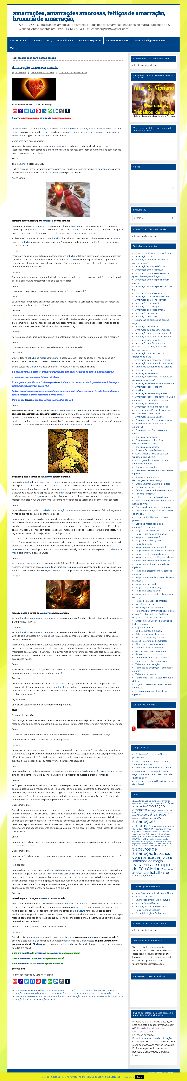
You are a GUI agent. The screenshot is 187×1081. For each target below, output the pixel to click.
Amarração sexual (144, 370)
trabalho (72, 128)
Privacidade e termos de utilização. (152, 1038)
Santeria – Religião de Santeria (150, 40)
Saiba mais (127, 1077)
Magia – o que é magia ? (147, 537)
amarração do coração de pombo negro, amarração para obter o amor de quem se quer (152, 774)
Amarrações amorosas (146, 373)
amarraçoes (24, 958)
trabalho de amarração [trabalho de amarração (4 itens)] (159, 843)
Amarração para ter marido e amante (154, 363)
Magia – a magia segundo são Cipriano (154, 530)
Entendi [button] (139, 1077)
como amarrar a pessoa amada (42, 996)
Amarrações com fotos (146, 403)
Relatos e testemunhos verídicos (151, 634)
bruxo (58, 382)
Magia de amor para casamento (151, 547)
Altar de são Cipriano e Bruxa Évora (153, 253)
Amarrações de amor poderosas (151, 406)
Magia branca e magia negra (149, 540)
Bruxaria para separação (147, 447)
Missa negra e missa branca (149, 607)
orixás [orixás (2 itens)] (134, 841)
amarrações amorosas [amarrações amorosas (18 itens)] (144, 823)
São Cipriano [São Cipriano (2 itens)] (142, 844)
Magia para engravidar (146, 584)
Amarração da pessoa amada (35, 68)
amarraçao (40, 953)
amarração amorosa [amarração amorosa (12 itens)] (148, 808)
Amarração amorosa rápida (148, 293)
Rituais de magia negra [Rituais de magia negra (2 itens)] (151, 841)
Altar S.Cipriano (18, 40)
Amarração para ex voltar (148, 340)
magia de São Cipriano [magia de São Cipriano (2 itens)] (161, 836)
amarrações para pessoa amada (70, 993)
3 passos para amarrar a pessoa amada (34, 990)
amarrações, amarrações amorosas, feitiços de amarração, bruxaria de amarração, (89, 16)
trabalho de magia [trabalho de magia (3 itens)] (158, 846)
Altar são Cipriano (144, 896)
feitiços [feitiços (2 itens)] (160, 834)
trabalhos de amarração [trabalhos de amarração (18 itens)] (144, 851)
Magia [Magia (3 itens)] (139, 836)
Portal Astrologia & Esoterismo (150, 913)
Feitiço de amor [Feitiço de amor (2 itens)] (151, 834)
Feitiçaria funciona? (145, 493)
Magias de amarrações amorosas (151, 601)
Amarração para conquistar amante (153, 336)
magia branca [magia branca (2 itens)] (148, 836)
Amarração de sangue (146, 313)
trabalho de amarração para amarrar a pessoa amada (84, 996)
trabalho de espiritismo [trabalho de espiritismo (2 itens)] (140, 846)
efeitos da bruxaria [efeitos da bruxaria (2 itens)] (162, 832)
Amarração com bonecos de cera (152, 296)
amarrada (54, 485)
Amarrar (16, 118)
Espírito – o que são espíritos (149, 487)
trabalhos (57, 238)
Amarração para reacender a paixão (153, 360)
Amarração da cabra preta (148, 306)
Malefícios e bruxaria (145, 604)
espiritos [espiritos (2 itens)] (142, 834)
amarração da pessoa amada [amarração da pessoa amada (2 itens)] (151, 813)
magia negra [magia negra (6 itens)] (140, 838)
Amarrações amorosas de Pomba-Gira (154, 383)
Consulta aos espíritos (146, 467)
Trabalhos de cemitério (146, 674)
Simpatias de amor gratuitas (149, 654)
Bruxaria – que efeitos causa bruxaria (154, 420)
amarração (45, 118)
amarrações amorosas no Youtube (152, 900)
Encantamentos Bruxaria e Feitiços (152, 483)
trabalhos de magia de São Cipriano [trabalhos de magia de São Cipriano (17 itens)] (151, 866)
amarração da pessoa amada (100, 990)
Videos (13, 48)
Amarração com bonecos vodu (151, 300)
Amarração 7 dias (144, 256)
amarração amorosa (75, 990)
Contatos (36, 40)
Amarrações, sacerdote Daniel (150, 906)
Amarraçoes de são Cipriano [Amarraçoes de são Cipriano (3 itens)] (162, 803)
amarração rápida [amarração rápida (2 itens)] (139, 818)
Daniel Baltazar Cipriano (42, 72)
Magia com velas (143, 544)
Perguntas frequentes (89, 40)
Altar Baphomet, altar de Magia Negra (154, 893)
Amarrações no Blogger (147, 903)
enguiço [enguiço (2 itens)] (135, 834)
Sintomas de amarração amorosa (152, 657)
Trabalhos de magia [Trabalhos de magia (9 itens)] (147, 861)
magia (43, 358)
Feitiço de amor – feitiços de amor (152, 497)
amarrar (16, 128)
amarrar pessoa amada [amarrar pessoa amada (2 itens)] (140, 803)
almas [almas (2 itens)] (134, 801)
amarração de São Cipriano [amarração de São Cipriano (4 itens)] (152, 815)
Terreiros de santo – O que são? (151, 661)
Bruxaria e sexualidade (146, 437)
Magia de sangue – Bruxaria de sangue (155, 550)
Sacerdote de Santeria (117, 40)
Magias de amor (65, 40)
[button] (134, 187)
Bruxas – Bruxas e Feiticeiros (149, 450)
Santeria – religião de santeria (150, 647)
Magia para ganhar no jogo (148, 587)
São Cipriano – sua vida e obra (150, 651)
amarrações (48, 132)
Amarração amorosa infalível (149, 269)
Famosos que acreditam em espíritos (154, 490)
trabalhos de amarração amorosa (39, 999)
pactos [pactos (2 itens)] (139, 841)
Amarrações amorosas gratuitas (151, 393)
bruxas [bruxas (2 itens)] (144, 832)
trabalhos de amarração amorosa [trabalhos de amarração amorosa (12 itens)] (152, 855)
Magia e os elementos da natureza (152, 554)
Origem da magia (144, 627)
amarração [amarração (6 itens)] (139, 806)
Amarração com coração (147, 303)
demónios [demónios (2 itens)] (151, 832)
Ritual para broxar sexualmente (151, 644)
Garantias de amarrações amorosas (153, 507)
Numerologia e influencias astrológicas (155, 611)
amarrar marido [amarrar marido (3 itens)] (163, 801)
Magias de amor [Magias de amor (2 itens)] (155, 839)
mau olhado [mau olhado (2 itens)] (165, 839)
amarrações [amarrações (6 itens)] (153, 817)
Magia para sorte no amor (148, 590)
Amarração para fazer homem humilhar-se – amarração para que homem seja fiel (149, 346)
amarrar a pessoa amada (99, 993)
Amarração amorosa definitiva (150, 266)
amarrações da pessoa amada (39, 993)
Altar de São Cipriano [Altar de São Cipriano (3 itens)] (146, 801)
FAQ (49, 40)
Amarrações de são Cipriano (149, 417)
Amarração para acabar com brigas (152, 330)
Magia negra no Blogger (147, 910)
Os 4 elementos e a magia (148, 631)
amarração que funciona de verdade (153, 366)
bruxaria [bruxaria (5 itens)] (148, 828)
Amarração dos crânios (146, 326)
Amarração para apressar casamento (153, 333)
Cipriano (74, 226)
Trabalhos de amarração (147, 664)
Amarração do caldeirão (147, 316)
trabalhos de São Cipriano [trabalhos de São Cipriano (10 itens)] (151, 874)
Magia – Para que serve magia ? (151, 534)
